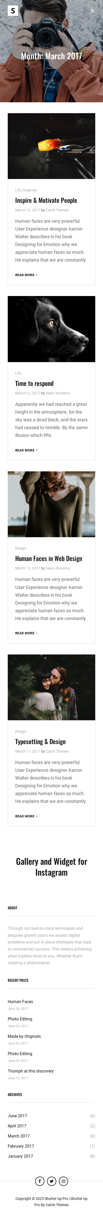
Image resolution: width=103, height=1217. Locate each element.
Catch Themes (57, 210)
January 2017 (20, 1156)
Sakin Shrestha (58, 393)
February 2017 (21, 1146)
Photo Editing (20, 1019)
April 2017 (17, 1126)
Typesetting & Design (40, 741)
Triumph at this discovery (31, 1071)
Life (18, 190)
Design (20, 548)
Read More (26, 275)
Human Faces (20, 1001)
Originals (30, 190)
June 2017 (17, 1115)
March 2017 (19, 1136)
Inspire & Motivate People (46, 200)
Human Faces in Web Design (48, 558)
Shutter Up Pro (56, 1199)
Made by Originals (24, 1036)
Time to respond (34, 383)
